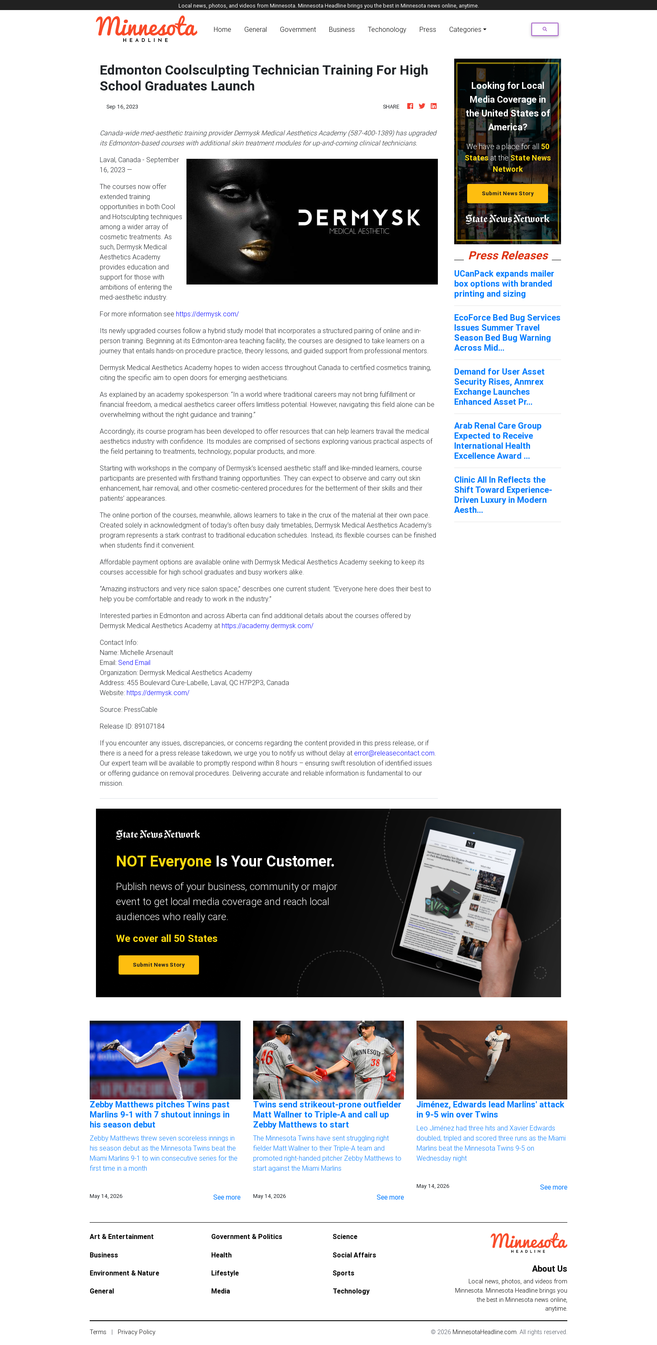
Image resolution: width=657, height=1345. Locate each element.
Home (224, 29)
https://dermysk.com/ (207, 314)
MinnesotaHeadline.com (485, 1332)
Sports (343, 1273)
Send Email (134, 662)
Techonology (387, 29)
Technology (351, 1291)
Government (298, 29)
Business (342, 29)
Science (345, 1236)
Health (221, 1255)
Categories (465, 29)
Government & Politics (246, 1236)
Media (220, 1291)
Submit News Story (508, 193)
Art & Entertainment (122, 1236)
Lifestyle (225, 1273)
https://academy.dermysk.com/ (267, 625)
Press (427, 29)
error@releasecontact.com (394, 753)
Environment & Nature (124, 1273)
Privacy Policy (136, 1332)
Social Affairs (354, 1255)
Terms (98, 1332)
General (255, 29)
